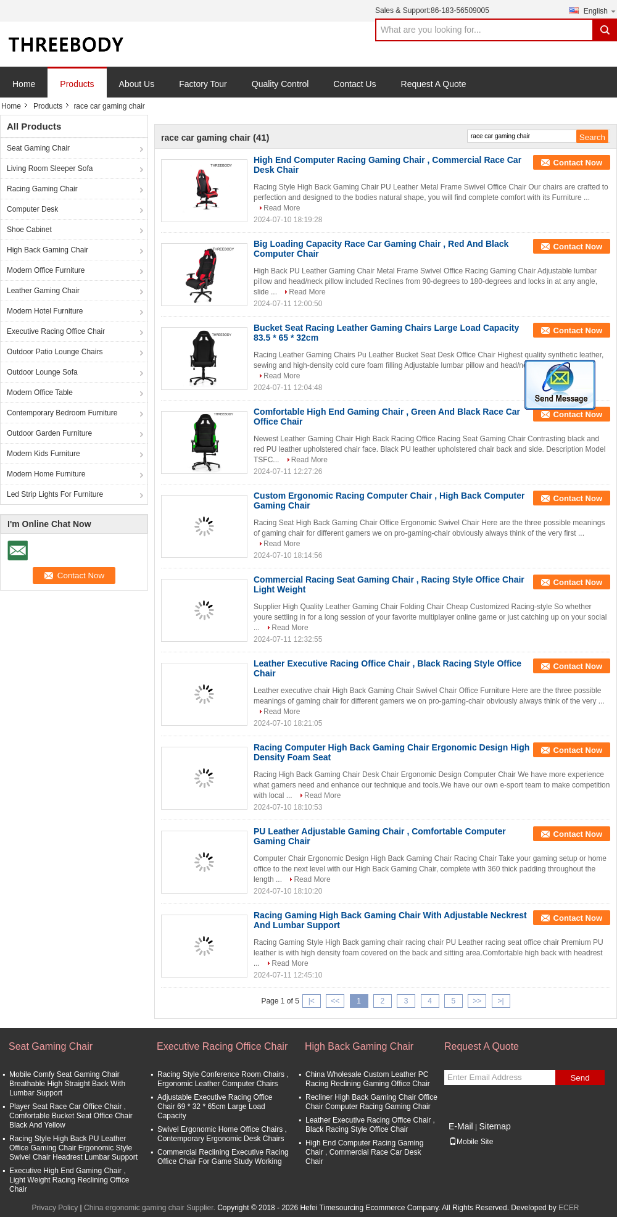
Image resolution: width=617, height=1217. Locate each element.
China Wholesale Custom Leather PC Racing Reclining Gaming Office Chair (367, 1079)
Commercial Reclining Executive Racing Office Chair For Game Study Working (223, 1157)
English (600, 10)
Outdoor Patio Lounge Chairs (54, 351)
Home (23, 84)
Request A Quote (433, 84)
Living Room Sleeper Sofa (50, 168)
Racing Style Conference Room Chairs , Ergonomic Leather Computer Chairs (223, 1079)
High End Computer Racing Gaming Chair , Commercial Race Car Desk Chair (364, 1152)
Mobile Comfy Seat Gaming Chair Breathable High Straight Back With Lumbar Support (67, 1083)
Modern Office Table (40, 392)
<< (335, 1001)
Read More (281, 208)
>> (477, 1001)
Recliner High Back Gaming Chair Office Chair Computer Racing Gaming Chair (371, 1102)
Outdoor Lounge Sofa (42, 372)
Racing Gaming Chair (42, 189)
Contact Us (354, 84)
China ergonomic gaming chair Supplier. (150, 1207)
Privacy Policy (55, 1207)
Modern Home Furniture (46, 474)
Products (77, 84)
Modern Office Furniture (46, 270)
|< (311, 1001)
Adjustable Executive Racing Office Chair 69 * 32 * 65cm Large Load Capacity (215, 1106)
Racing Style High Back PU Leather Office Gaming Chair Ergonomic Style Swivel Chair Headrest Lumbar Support (73, 1147)
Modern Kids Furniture (43, 453)
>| (501, 1001)
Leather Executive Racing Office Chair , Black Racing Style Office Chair (370, 1125)
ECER (568, 1207)
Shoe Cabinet (29, 229)
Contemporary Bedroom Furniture (62, 413)
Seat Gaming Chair (38, 148)
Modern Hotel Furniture (45, 311)
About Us (137, 84)
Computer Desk (32, 209)
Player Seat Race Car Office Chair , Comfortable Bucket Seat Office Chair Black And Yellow (71, 1115)
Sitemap (494, 1126)
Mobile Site (471, 1141)
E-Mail (461, 1126)
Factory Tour (203, 84)
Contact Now (577, 162)
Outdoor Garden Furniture (49, 433)
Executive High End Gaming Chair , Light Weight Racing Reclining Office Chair (69, 1180)
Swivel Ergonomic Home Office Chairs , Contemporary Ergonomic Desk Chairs (222, 1134)
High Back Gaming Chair (47, 250)
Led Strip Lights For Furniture (55, 494)
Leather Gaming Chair (43, 290)
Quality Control (280, 84)
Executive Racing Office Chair (56, 331)
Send (579, 1077)
